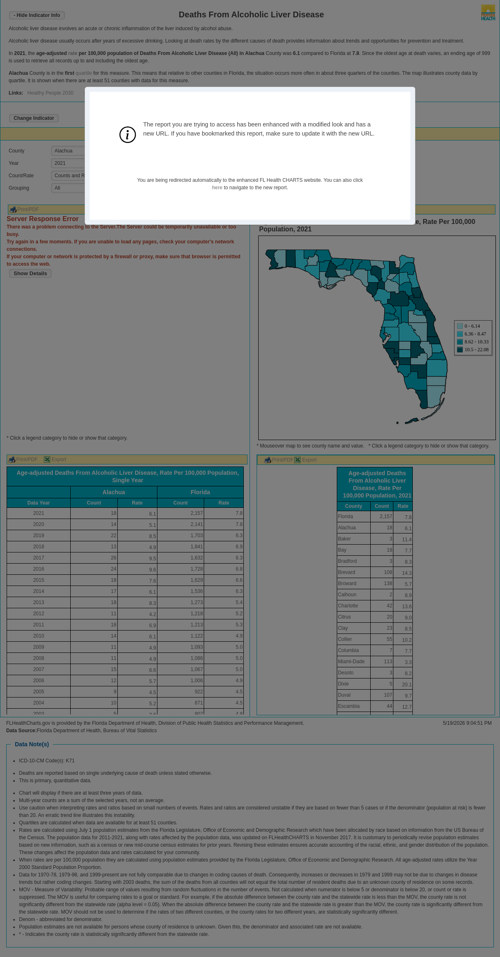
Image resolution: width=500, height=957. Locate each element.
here (217, 187)
